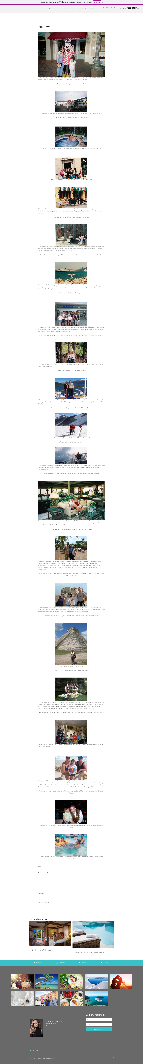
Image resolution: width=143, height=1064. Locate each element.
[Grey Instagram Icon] (107, 7)
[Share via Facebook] (38, 872)
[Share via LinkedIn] (47, 872)
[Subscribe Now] (99, 1029)
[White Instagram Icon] (57, 962)
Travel (39, 866)
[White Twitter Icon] (102, 962)
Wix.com (54, 1058)
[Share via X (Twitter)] (43, 872)
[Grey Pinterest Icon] (111, 7)
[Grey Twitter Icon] (114, 7)
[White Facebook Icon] (34, 962)
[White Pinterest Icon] (79, 963)
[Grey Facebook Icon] (103, 7)
